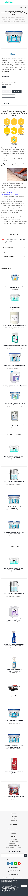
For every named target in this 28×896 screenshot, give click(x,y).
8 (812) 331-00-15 (15, 871)
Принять (24, 886)
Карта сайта (14, 833)
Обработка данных (14, 845)
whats (15, 863)
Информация (14, 824)
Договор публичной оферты (14, 847)
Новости (14, 818)
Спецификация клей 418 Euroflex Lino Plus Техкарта (15, 240)
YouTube (19, 863)
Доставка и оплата (14, 841)
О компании (14, 816)
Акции (14, 827)
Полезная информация (14, 829)
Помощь (14, 836)
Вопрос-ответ (14, 831)
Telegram (11, 863)
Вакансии (14, 820)
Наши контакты (14, 867)
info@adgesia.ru (15, 874)
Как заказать (14, 839)
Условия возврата (14, 843)
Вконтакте (8, 863)
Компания (14, 814)
